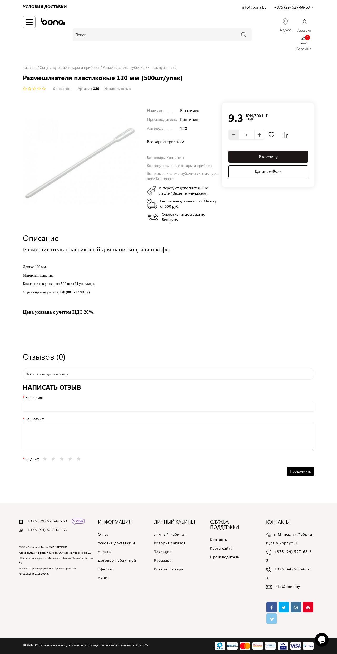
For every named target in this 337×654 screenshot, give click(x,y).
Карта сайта (221, 548)
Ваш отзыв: (35, 418)
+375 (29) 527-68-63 (47, 521)
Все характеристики (165, 141)
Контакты (219, 539)
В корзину (268, 156)
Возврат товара (168, 568)
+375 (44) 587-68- (45, 529)
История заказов (170, 542)
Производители (225, 556)
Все (179, 165)
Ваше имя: (34, 397)
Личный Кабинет (170, 534)
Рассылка (162, 560)
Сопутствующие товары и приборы (69, 67)
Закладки (163, 551)
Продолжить (300, 471)
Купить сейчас (268, 171)
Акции (104, 577)
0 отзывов (61, 88)
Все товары (165, 157)
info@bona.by (287, 586)
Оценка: (32, 458)
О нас (103, 534)
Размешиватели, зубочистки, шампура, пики (140, 67)
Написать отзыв (117, 88)
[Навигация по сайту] (29, 22)
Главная (29, 67)
